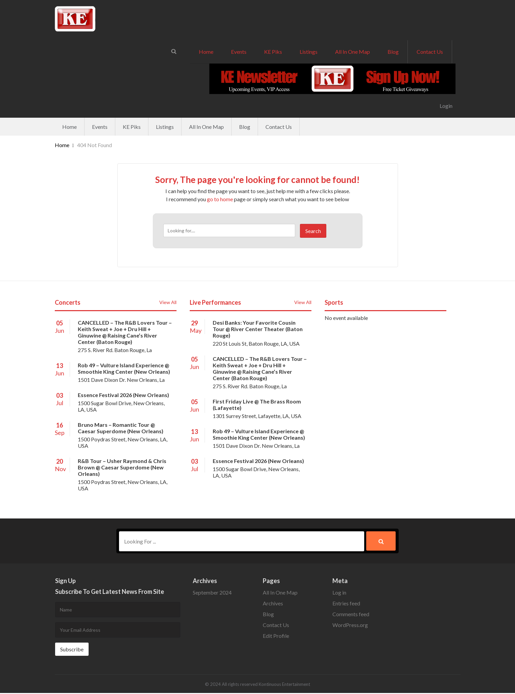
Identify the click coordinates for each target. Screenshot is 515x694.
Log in (339, 593)
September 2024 (212, 593)
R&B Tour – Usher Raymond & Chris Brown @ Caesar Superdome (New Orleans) (122, 467)
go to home (220, 199)
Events (239, 51)
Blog (393, 51)
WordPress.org (350, 626)
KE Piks (273, 51)
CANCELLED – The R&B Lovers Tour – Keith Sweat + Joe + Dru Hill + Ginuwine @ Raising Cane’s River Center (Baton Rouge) (125, 332)
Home (206, 51)
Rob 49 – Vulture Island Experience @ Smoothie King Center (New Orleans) (124, 368)
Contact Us (430, 51)
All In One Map (352, 51)
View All (168, 302)
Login (446, 105)
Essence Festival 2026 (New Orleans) (123, 395)
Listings (309, 51)
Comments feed (350, 615)
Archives (273, 604)
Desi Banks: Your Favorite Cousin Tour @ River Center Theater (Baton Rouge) (258, 329)
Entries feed (346, 604)
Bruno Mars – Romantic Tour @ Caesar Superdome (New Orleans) (120, 427)
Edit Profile (276, 636)
